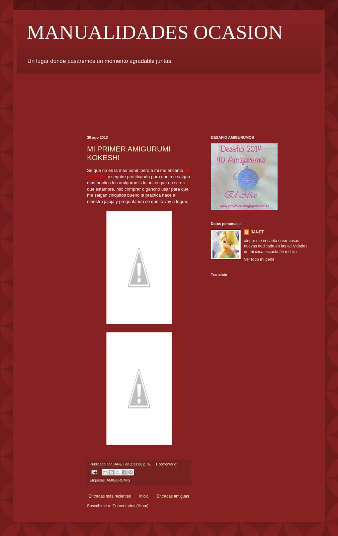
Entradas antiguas (173, 496)
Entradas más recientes (110, 496)
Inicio (144, 496)
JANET (257, 232)
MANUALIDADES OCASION (155, 32)
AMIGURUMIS (118, 480)
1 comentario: (166, 464)
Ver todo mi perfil (259, 259)
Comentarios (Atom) (130, 506)
